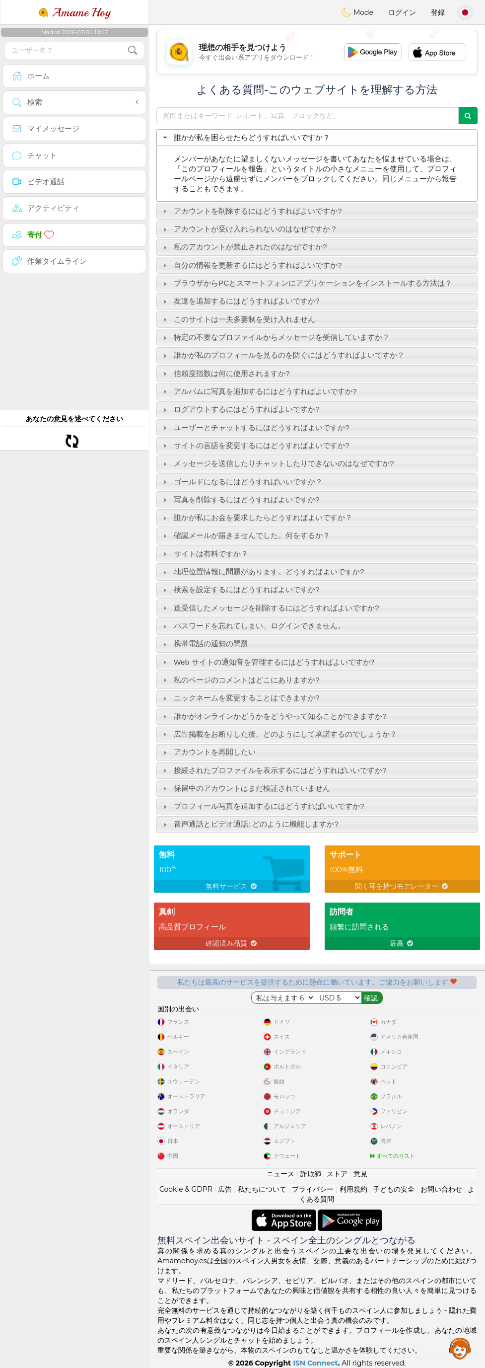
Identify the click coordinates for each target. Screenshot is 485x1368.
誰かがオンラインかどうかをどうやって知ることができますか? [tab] (274, 716)
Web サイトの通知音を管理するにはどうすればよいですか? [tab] (267, 662)
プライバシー (313, 1189)
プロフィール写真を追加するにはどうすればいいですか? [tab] (262, 806)
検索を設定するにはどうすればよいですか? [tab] (240, 589)
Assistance (460, 1348)
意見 (360, 1173)
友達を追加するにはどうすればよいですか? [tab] (240, 301)
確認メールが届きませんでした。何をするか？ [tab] (245, 535)
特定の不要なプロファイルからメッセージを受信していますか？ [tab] (275, 337)
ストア (337, 1173)
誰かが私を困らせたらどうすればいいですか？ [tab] (245, 137)
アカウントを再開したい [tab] (208, 752)
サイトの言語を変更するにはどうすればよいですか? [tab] (255, 445)
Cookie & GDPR (185, 1189)
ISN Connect (315, 1363)
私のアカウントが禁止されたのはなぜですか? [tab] (244, 246)
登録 (438, 12)
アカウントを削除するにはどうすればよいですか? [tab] (251, 211)
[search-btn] (132, 50)
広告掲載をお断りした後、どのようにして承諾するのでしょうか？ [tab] (279, 734)
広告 (225, 1189)
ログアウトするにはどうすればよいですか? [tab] (240, 409)
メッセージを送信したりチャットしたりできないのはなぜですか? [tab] (277, 463)
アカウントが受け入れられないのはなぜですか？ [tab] (249, 229)
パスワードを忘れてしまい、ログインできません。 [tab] (253, 625)
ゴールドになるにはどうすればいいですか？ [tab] (242, 481)
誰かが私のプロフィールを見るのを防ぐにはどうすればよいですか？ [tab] (283, 355)
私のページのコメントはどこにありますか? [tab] (240, 680)
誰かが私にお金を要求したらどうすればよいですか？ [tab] (256, 517)
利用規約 (353, 1189)
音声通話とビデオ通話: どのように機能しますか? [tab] (250, 824)
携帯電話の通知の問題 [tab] (204, 643)
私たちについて (262, 1189)
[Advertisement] (317, 52)
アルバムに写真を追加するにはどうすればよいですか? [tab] (259, 391)
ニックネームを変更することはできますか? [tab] (240, 697)
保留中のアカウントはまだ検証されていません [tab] (245, 788)
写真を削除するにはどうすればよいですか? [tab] (240, 499)
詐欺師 (310, 1173)
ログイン (402, 12)
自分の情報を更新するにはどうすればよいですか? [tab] (251, 265)
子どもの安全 (394, 1189)
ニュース (280, 1173)
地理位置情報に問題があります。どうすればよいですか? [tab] (262, 571)
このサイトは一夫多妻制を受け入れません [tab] (238, 319)
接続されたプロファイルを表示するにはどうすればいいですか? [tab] (274, 770)
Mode (357, 12)
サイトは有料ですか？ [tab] (204, 553)
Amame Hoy (74, 12)
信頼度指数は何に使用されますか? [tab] (225, 373)
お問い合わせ (441, 1189)
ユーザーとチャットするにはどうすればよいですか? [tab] (255, 427)
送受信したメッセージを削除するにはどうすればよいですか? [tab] (270, 608)
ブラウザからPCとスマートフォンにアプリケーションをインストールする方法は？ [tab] (307, 283)
